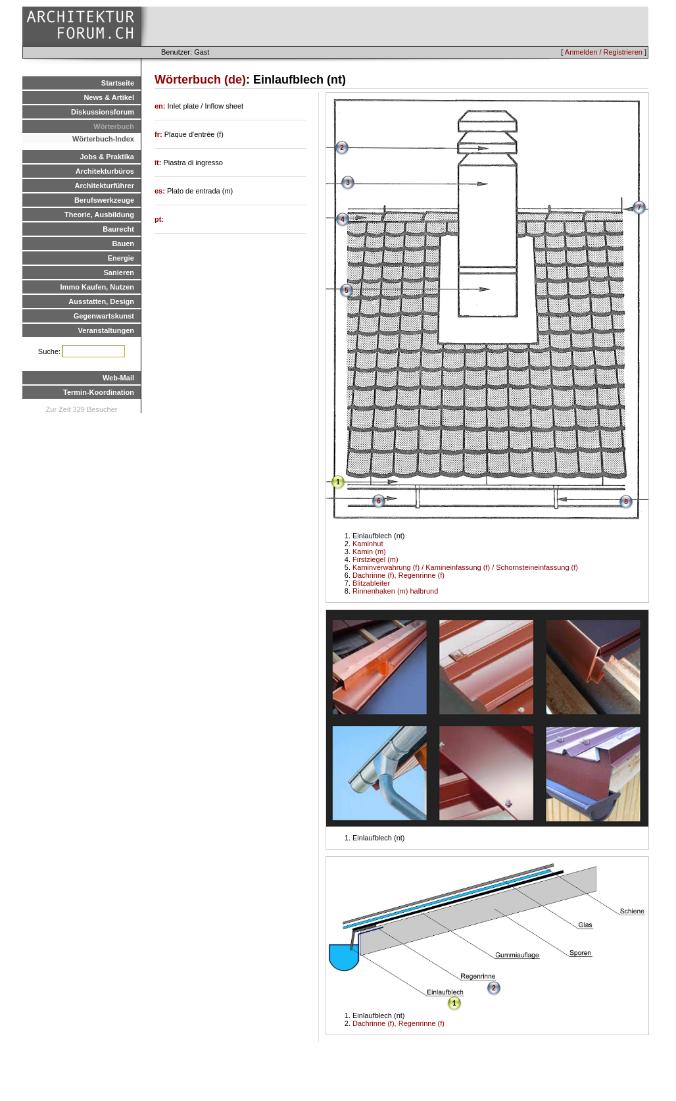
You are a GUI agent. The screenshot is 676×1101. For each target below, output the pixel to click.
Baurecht (118, 229)
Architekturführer (104, 186)
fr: (159, 134)
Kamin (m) (369, 551)
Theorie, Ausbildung (99, 214)
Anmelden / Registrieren (603, 52)
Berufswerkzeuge (104, 200)
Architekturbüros (105, 171)
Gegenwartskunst (104, 316)
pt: (159, 219)
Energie (121, 258)
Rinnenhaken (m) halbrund (395, 591)
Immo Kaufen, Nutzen (97, 287)
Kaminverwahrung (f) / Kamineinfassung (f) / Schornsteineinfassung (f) (465, 567)
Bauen (123, 243)
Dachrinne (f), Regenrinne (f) (398, 575)
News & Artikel (109, 97)
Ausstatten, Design (101, 301)
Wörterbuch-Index (103, 139)
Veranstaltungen (106, 330)
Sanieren (119, 272)
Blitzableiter (371, 583)
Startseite (117, 83)
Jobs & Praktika (107, 157)
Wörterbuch (113, 126)
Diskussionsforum (102, 112)
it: (159, 162)
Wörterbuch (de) (200, 79)
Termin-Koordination (98, 392)
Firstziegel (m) (375, 559)
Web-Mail (118, 378)
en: (161, 106)
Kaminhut (367, 544)
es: (161, 191)
